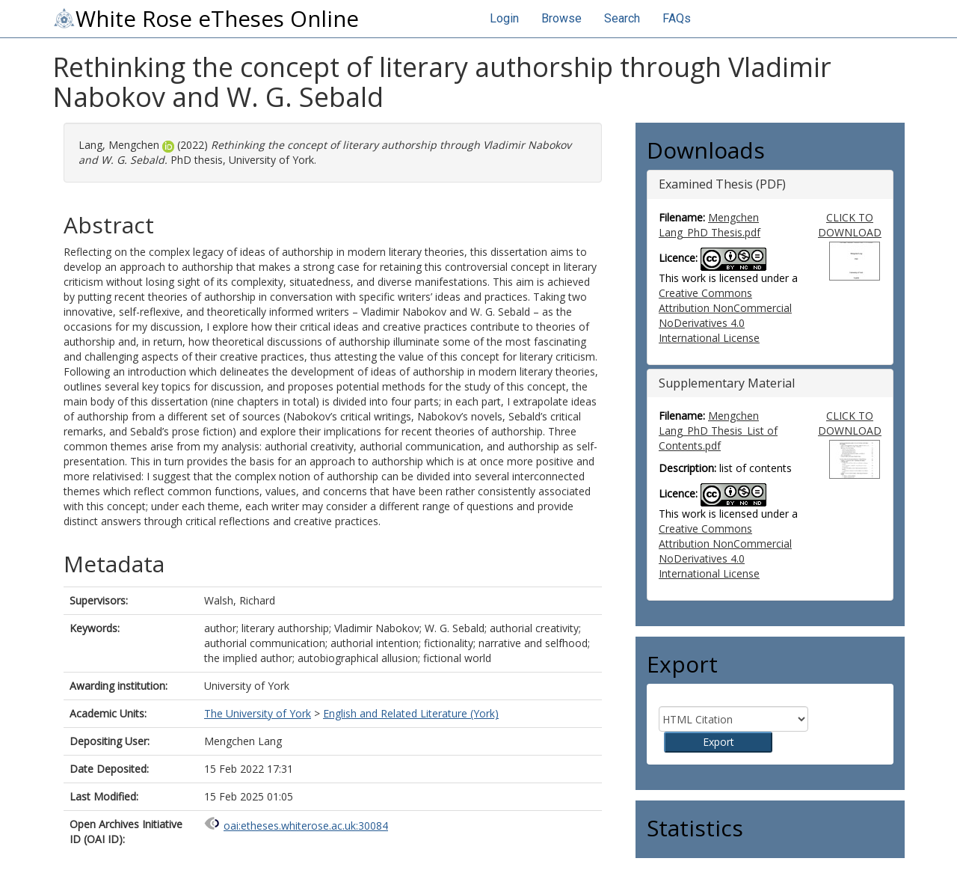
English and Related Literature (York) (411, 713)
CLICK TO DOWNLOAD (849, 224)
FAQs (676, 18)
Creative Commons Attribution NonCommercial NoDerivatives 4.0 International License (725, 315)
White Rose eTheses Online (205, 19)
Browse (561, 18)
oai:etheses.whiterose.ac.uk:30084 (306, 825)
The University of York (257, 713)
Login (504, 18)
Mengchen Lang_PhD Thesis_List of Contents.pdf (718, 430)
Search (622, 18)
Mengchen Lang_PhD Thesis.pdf (709, 224)
